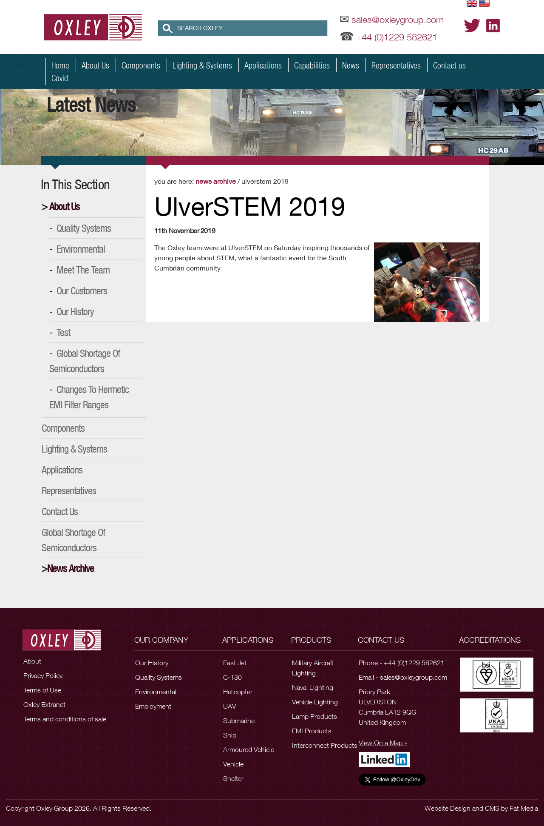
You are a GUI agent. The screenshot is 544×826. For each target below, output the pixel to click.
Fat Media (524, 808)
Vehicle (233, 764)
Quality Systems (84, 228)
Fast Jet (234, 662)
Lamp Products (314, 716)
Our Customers (82, 290)
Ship (229, 735)
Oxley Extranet (44, 704)
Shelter (233, 778)
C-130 (232, 677)
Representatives (396, 65)
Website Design (447, 808)
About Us (95, 65)
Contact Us (60, 511)
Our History (75, 311)
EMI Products (312, 731)
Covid (59, 78)
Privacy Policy (42, 675)
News (350, 65)
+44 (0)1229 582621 (396, 37)
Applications (263, 65)
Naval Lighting (312, 687)
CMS (492, 808)
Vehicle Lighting (315, 702)
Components (141, 65)
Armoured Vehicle (248, 749)
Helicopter (237, 691)
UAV (229, 706)
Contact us (449, 65)
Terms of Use (42, 690)
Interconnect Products (324, 745)
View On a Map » (383, 742)
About (32, 661)
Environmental (81, 249)
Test (63, 332)
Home (60, 65)
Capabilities (312, 65)
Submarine (239, 720)
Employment (153, 706)
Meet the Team (83, 270)
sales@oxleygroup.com (397, 19)
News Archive (70, 568)
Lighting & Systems (202, 65)
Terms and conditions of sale (64, 719)
